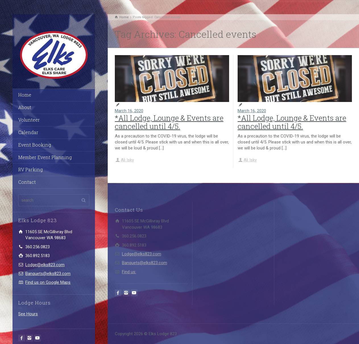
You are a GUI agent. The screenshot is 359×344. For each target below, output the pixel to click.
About (24, 107)
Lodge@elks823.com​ (45, 264)
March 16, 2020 (129, 110)
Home (24, 95)
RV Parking (30, 169)
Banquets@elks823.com (47, 273)
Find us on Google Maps (47, 282)
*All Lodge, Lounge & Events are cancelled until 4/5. (169, 122)
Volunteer (29, 120)
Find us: (129, 271)
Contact (27, 182)
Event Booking (34, 145)
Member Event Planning (45, 157)
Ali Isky (127, 159)
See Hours (28, 313)
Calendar (28, 132)
